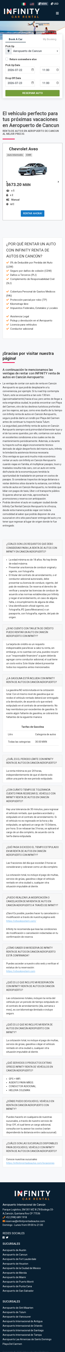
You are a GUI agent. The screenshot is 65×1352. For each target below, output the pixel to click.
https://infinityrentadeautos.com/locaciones (30, 1163)
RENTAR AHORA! (32, 213)
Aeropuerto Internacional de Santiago (23, 1330)
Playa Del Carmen (12, 1344)
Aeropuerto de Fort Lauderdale (19, 1259)
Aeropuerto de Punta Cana (17, 1286)
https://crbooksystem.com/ (21, 921)
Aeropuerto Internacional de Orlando (22, 1325)
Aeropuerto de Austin (14, 1250)
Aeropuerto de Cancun (15, 1254)
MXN (42, 3)
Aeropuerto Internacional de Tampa (22, 1334)
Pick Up (9, 46)
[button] (58, 182)
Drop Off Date (13, 78)
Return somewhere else (23, 59)
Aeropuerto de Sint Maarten (18, 1307)
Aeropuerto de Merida (15, 1272)
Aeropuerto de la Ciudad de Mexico (22, 1268)
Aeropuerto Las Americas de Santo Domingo (27, 1339)
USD (54, 3)
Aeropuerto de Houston (15, 1263)
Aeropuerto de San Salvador (18, 1290)
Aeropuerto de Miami (14, 1277)
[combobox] (36, 51)
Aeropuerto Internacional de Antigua (22, 1321)
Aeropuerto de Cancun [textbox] (27, 51)
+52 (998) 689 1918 (15, 1217)
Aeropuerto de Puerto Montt (18, 1281)
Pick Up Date (12, 65)
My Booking (49, 39)
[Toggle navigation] (57, 13)
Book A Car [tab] (16, 39)
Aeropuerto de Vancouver (17, 1316)
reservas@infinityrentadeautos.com (24, 1221)
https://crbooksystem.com (20, 971)
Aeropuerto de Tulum (14, 1312)
